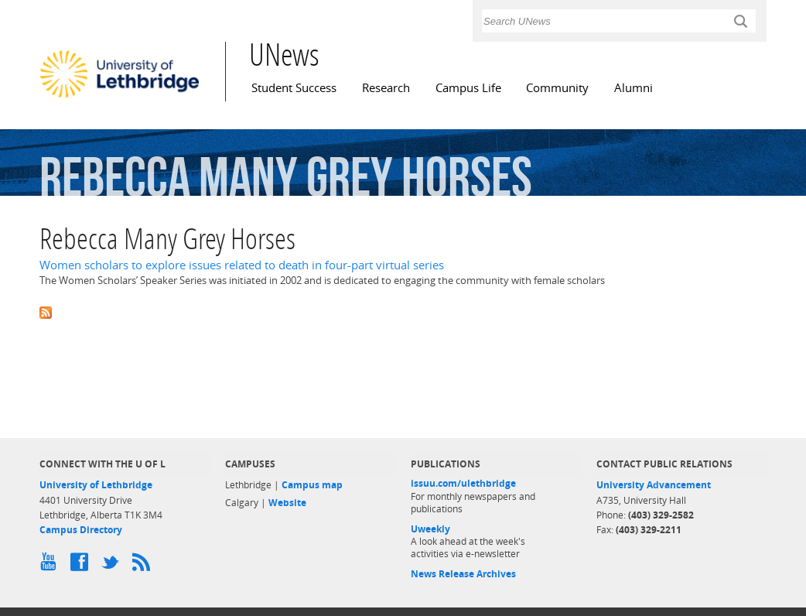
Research (386, 88)
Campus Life (468, 88)
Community (557, 88)
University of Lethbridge (95, 485)
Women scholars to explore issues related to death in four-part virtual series (241, 265)
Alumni (633, 88)
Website (287, 502)
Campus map (312, 485)
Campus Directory (80, 530)
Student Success (293, 88)
